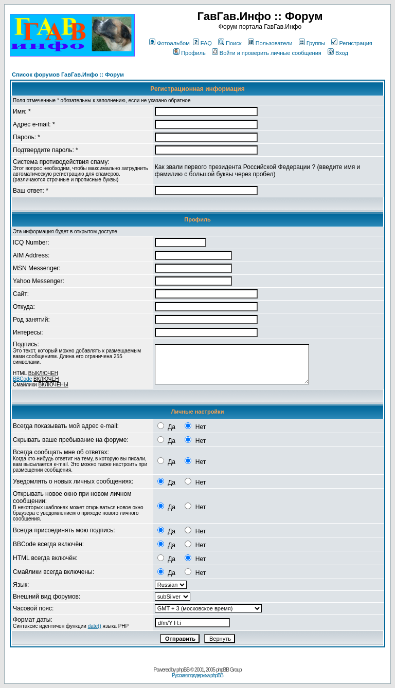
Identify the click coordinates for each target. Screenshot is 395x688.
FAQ (202, 43)
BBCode (22, 379)
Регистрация (351, 43)
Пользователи (270, 43)
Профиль (189, 53)
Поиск (229, 43)
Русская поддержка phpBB (197, 675)
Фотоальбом (169, 43)
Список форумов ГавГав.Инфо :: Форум (68, 74)
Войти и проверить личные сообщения (266, 53)
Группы (312, 43)
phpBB (182, 670)
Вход (338, 53)
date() (94, 626)
